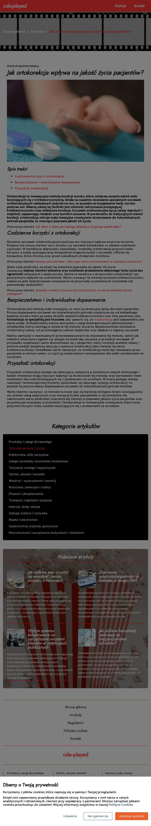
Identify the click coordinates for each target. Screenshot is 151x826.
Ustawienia (70, 816)
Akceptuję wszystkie (131, 816)
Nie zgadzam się (98, 816)
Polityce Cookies (121, 804)
